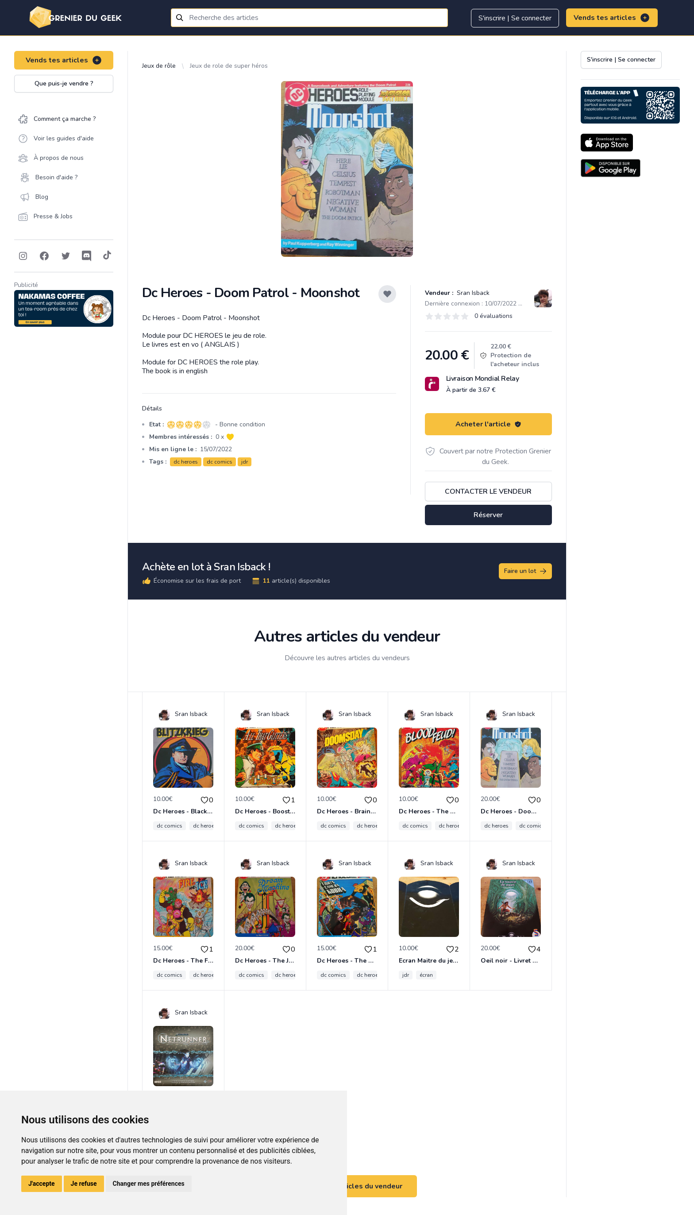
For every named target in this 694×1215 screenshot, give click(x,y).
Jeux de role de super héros (229, 66)
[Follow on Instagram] (23, 256)
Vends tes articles (612, 17)
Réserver (488, 515)
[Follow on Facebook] (44, 256)
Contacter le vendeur (488, 491)
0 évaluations (493, 316)
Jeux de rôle (159, 66)
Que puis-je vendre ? (64, 83)
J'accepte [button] (41, 1183)
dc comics (219, 461)
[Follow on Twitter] (65, 256)
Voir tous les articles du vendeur (347, 1186)
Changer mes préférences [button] (149, 1183)
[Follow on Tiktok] (107, 256)
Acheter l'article (488, 424)
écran (426, 975)
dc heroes (186, 461)
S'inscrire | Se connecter (514, 18)
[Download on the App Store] (607, 142)
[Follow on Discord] (87, 256)
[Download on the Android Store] (610, 168)
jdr (244, 461)
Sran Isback (472, 293)
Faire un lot (525, 571)
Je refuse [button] (84, 1183)
